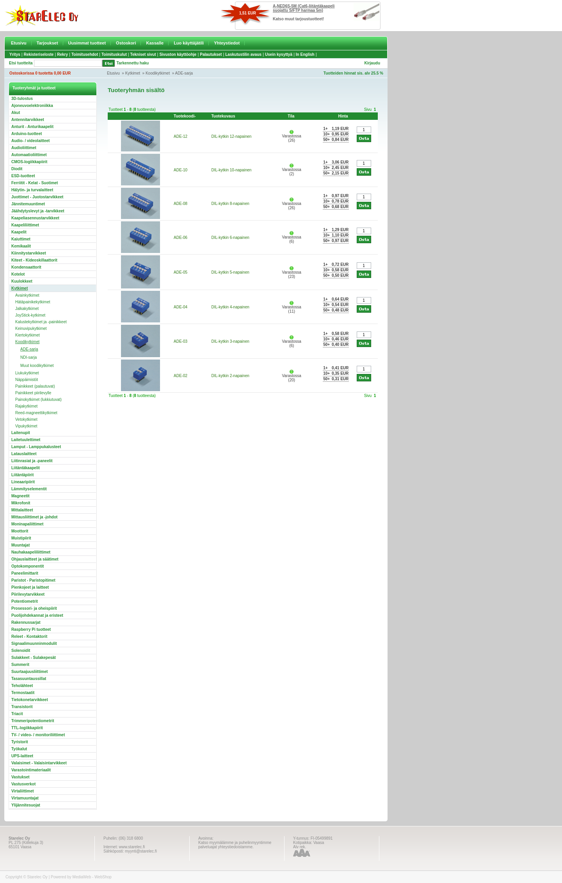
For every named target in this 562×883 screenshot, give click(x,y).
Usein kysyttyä (278, 54)
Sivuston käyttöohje (177, 54)
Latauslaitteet (23, 454)
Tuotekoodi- (185, 116)
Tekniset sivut (143, 54)
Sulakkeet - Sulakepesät (33, 657)
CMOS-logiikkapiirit (29, 162)
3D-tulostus (22, 98)
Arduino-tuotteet (26, 134)
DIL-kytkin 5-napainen (230, 272)
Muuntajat (20, 545)
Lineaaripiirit (23, 482)
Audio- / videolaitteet (30, 141)
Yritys (14, 54)
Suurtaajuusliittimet (29, 671)
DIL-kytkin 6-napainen (230, 237)
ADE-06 (180, 237)
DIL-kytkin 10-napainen (232, 170)
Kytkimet (132, 73)
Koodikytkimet (158, 73)
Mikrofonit (20, 503)
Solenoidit (20, 650)
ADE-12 (180, 136)
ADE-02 (180, 376)
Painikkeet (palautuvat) (35, 386)
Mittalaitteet (22, 510)
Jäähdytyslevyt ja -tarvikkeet (37, 211)
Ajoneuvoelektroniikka (32, 105)
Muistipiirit (21, 538)
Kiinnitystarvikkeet (28, 253)
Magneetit (20, 496)
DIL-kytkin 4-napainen (230, 307)
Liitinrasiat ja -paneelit (32, 461)
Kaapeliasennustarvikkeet (35, 218)
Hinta (343, 116)
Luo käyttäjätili (189, 43)
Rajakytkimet (26, 406)
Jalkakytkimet (27, 308)
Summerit (20, 664)
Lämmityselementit (29, 489)
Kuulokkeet (21, 281)
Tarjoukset (47, 43)
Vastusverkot (23, 784)
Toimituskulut (114, 54)
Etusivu (19, 43)
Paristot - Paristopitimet (33, 580)
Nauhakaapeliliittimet (30, 552)
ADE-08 (180, 203)
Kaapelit (19, 232)
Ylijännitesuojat (25, 805)
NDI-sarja (28, 357)
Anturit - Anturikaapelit (32, 127)
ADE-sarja (184, 73)
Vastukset (20, 777)
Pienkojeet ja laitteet (30, 587)
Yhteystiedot (227, 43)
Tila (291, 116)
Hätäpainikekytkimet (32, 302)
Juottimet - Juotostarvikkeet (37, 197)
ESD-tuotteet (23, 176)
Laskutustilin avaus (243, 54)
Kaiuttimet (20, 239)
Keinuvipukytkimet (31, 328)
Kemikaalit (21, 246)
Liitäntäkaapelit (25, 468)
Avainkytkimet (27, 295)
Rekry (62, 54)
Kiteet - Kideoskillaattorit (34, 260)
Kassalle (155, 43)
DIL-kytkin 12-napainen (232, 136)
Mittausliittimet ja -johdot (34, 517)
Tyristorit (19, 742)
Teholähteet (22, 686)
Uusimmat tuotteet (87, 43)
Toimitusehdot (84, 54)
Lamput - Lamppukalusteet (36, 447)
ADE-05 (180, 272)
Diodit (16, 169)
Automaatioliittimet (29, 155)
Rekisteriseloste (39, 54)
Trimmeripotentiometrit (32, 721)
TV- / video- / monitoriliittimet (38, 735)
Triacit (17, 714)
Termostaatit (22, 693)
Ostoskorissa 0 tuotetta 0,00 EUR (40, 73)
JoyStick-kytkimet (30, 315)
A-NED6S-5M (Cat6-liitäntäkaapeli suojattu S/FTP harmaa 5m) (303, 8)
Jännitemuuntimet (28, 204)
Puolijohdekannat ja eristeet (37, 615)
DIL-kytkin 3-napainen (230, 341)
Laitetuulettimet (25, 440)
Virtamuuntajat (25, 798)
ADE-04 (180, 307)
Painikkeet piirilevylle (33, 393)
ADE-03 (180, 341)
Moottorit (19, 531)
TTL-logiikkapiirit (27, 728)
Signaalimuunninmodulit (34, 643)
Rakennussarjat (25, 622)
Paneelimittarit (24, 573)
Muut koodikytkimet (37, 365)
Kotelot (18, 274)
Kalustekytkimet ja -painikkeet (41, 322)
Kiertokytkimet (27, 335)
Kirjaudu (372, 63)
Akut (15, 112)
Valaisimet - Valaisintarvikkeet (39, 763)
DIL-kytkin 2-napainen (230, 376)
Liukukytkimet (27, 373)
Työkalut (19, 749)
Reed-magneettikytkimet (36, 413)
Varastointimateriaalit (31, 770)
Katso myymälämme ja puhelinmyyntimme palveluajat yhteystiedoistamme (234, 844)
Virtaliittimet (22, 791)
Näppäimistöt (26, 379)
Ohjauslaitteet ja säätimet (35, 559)
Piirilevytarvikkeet (27, 594)
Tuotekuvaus (223, 116)
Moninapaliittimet (27, 524)
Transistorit (21, 707)
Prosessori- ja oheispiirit (34, 608)
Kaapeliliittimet (25, 225)
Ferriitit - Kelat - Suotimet (34, 183)
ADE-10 (180, 170)
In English (305, 54)
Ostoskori (126, 43)
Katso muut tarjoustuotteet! (298, 19)
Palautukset (211, 54)
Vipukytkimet (26, 426)
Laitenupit (20, 433)
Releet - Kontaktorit (29, 636)
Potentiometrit (24, 601)
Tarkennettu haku (133, 63)
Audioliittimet (23, 148)
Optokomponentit (27, 566)
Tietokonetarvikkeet (29, 700)
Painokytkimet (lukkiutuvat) (38, 399)
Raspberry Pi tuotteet (31, 629)
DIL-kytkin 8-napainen (230, 203)
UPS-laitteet (22, 756)
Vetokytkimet (26, 419)
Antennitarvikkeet (27, 119)
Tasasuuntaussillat (28, 678)
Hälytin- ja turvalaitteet (32, 190)
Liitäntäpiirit (22, 475)
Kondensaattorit (26, 267)
